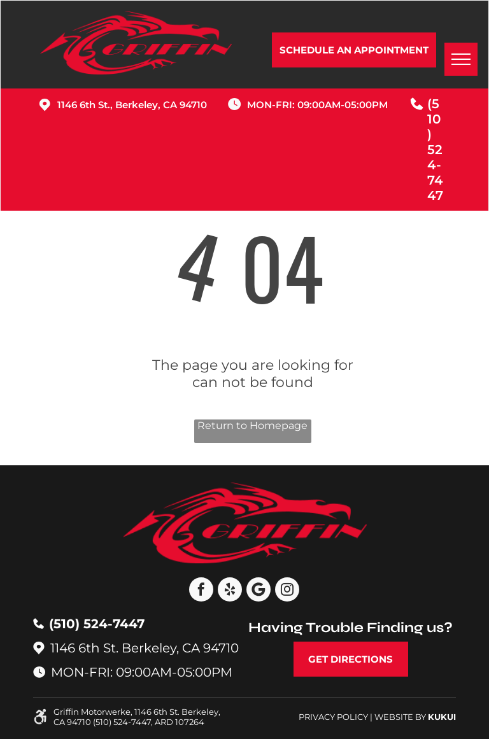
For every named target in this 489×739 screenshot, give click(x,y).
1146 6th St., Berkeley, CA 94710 (132, 105)
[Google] (258, 591)
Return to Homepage (252, 425)
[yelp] (230, 591)
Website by (400, 717)
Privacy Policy (333, 717)
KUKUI (442, 717)
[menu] (461, 59)
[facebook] (201, 591)
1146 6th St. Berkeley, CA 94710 (144, 648)
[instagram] (287, 591)
